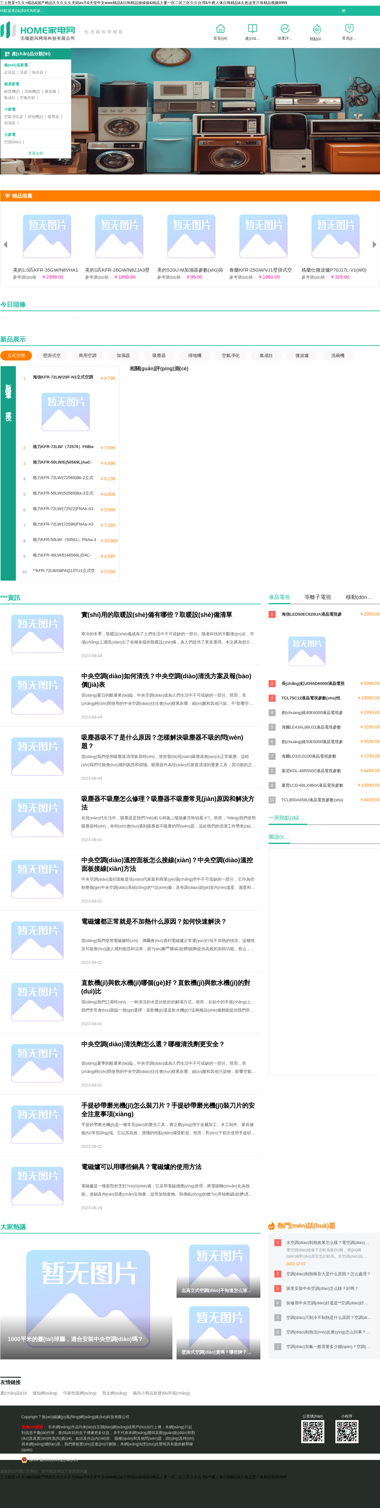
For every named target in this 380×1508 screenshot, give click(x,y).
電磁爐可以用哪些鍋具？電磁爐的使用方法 (141, 1166)
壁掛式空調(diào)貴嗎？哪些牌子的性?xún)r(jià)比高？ (236, 1352)
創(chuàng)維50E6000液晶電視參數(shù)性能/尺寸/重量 (312, 742)
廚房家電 (11, 84)
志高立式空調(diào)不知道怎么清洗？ (219, 1290)
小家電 (10, 109)
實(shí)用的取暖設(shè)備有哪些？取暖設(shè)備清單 (157, 614)
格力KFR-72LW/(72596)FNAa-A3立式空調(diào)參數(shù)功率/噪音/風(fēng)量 (63, 524)
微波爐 (50, 91)
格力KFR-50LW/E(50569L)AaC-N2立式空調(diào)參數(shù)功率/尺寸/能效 (63, 462)
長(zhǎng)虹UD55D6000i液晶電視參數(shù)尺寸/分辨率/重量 (313, 684)
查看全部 (35, 154)
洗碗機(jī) (32, 91)
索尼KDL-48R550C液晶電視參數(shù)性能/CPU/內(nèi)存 (311, 771)
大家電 (10, 134)
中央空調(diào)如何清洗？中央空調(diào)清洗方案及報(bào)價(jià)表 (166, 680)
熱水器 (37, 72)
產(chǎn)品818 (13, 1393)
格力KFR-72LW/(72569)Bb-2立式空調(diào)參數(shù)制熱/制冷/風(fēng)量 (63, 477)
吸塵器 (53, 117)
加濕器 (10, 123)
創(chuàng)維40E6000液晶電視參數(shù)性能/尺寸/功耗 (312, 713)
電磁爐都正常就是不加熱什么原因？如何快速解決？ (154, 921)
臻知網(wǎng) (45, 1393)
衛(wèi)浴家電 (16, 65)
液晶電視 (279, 597)
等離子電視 (317, 597)
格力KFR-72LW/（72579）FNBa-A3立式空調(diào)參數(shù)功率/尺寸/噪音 (64, 446)
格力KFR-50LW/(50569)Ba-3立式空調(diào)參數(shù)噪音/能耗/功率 (63, 493)
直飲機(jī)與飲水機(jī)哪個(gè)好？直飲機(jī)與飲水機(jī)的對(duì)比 (165, 987)
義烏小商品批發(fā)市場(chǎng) (161, 1393)
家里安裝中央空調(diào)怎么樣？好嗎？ (322, 1288)
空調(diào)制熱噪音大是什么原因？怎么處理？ (328, 1273)
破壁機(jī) (12, 91)
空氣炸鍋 (27, 98)
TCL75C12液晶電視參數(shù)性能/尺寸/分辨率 (311, 699)
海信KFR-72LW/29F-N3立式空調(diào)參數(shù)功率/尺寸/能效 (63, 377)
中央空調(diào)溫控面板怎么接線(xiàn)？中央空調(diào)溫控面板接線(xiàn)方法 (167, 864)
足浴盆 (10, 72)
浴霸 (24, 72)
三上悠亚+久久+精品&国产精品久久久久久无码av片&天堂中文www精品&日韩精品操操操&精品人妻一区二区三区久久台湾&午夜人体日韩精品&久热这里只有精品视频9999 (143, 3)
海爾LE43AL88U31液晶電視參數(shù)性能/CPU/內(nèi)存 (311, 728)
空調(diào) (13, 142)
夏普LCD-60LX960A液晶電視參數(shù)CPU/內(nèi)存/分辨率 (312, 786)
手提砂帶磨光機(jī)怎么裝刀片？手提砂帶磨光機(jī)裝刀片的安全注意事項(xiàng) (168, 1109)
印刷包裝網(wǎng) (80, 1393)
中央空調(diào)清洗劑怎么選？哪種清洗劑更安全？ (153, 1044)
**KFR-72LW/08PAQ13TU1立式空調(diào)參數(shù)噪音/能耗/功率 (64, 570)
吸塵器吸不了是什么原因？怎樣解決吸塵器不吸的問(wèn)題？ (162, 741)
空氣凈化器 (13, 117)
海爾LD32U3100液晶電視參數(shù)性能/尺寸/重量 (309, 757)
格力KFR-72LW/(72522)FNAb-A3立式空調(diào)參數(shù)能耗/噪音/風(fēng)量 (63, 508)
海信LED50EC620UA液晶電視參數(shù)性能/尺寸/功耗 (312, 615)
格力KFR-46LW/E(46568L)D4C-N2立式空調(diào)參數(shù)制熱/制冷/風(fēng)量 (62, 555)
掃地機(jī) (35, 117)
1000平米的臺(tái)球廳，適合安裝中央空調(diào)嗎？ (75, 1339)
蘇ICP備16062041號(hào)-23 (53, 1460)
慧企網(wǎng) (114, 1393)
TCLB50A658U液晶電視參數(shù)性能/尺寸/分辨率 (312, 800)
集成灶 (10, 98)
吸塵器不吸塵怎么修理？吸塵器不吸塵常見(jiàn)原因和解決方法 (168, 803)
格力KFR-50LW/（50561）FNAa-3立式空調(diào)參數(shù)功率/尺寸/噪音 (64, 539)
